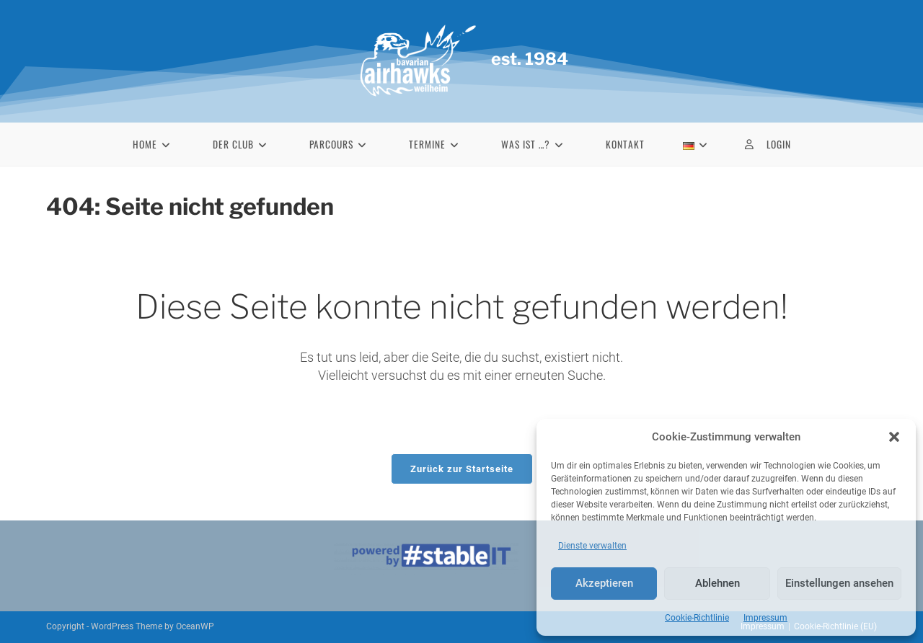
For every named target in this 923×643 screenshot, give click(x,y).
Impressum (765, 618)
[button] (894, 437)
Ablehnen (717, 583)
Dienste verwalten (592, 546)
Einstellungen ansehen (839, 583)
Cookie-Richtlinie (697, 618)
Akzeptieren (604, 583)
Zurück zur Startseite (461, 469)
